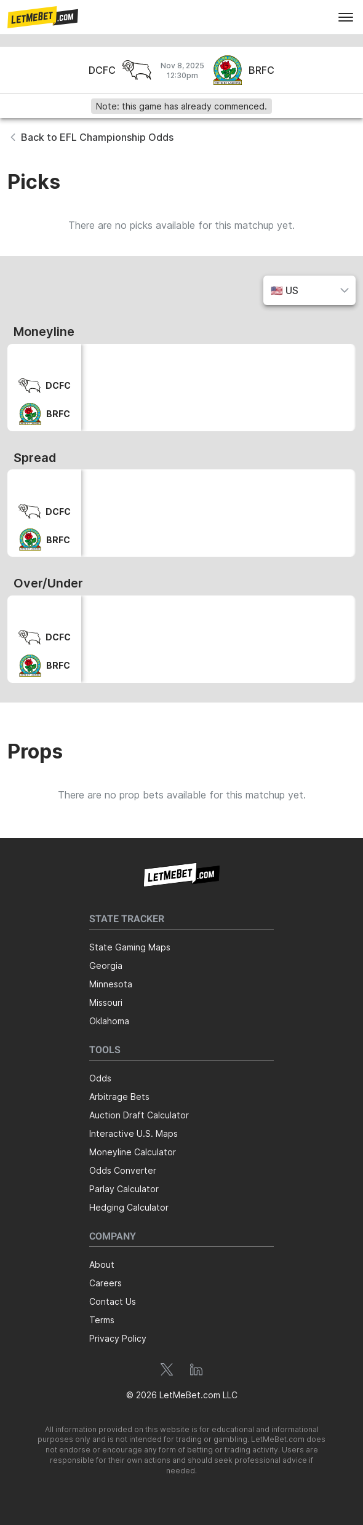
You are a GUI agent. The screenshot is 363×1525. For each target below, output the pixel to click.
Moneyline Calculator (132, 1152)
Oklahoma (109, 1021)
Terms (101, 1320)
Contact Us (112, 1301)
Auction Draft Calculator (139, 1115)
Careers (105, 1283)
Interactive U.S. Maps (133, 1133)
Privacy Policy (117, 1338)
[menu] (346, 17)
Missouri (105, 1002)
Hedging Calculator (129, 1207)
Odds (100, 1078)
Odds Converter (122, 1170)
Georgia (105, 965)
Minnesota (110, 984)
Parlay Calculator (124, 1189)
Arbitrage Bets (119, 1096)
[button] (42, 17)
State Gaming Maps (129, 947)
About (101, 1264)
